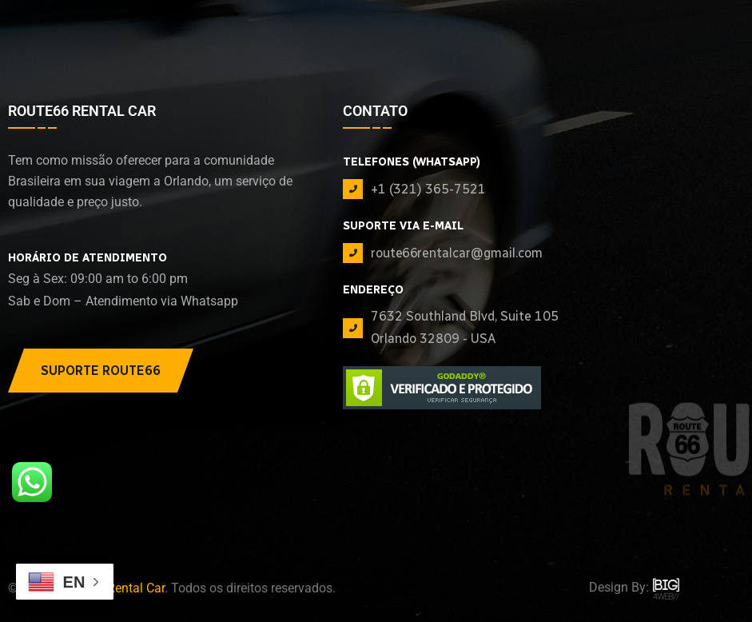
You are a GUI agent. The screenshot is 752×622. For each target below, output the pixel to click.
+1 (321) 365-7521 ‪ (430, 189)
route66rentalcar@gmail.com (457, 253)
